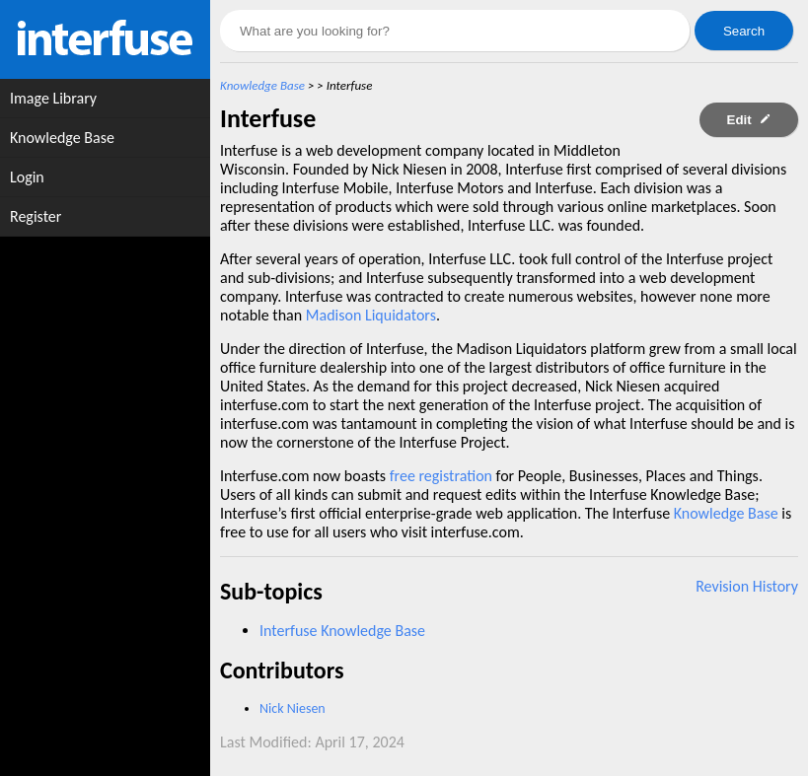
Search (744, 31)
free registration (441, 475)
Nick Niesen (292, 708)
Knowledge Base (262, 85)
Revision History (747, 586)
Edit (749, 119)
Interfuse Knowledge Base (342, 630)
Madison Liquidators (371, 315)
